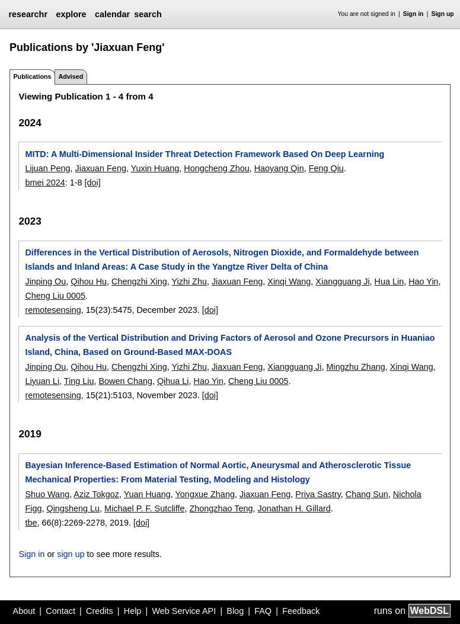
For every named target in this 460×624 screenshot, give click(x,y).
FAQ (262, 611)
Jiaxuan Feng (100, 168)
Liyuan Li (42, 381)
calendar (112, 14)
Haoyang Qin (279, 168)
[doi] (93, 182)
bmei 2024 (45, 182)
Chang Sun (367, 494)
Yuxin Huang (155, 168)
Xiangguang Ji (342, 281)
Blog (235, 611)
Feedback (301, 611)
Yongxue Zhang (205, 494)
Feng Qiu (326, 168)
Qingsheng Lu (73, 508)
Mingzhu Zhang (356, 367)
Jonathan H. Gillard (294, 508)
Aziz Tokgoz (96, 494)
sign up (70, 554)
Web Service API (184, 611)
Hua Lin (389, 281)
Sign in (413, 14)
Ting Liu (79, 381)
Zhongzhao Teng (221, 508)
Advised (70, 76)
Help (133, 611)
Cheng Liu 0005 (55, 295)
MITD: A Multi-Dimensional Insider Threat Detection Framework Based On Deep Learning (204, 154)
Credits (99, 611)
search (147, 14)
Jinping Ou (45, 281)
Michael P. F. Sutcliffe (144, 508)
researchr (27, 14)
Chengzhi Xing (139, 281)
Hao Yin (423, 281)
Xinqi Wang (289, 281)
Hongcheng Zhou (216, 168)
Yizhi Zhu (188, 281)
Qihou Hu (89, 281)
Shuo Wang (47, 494)
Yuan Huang (147, 494)
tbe (31, 522)
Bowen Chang (125, 381)
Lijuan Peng (47, 168)
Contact (60, 611)
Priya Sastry (318, 494)
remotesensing (53, 310)
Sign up (443, 14)
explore (71, 14)
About (24, 611)
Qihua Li (173, 381)
